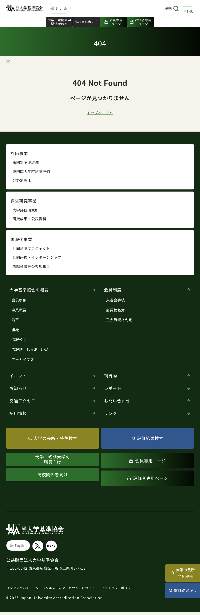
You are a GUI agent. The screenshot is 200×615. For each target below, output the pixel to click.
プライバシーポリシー (131, 590)
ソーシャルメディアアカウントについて (72, 590)
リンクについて (19, 590)
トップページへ (100, 115)
